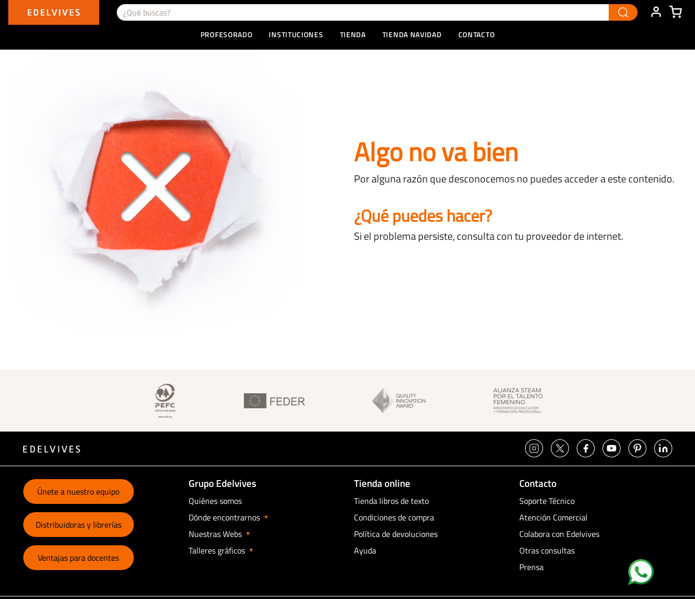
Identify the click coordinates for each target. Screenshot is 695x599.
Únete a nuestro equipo (78, 491)
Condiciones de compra (394, 517)
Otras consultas (547, 550)
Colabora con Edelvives (559, 534)
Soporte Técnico (547, 501)
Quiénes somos (215, 501)
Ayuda (365, 550)
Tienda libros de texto (391, 501)
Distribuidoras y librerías (78, 524)
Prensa (531, 567)
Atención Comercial (553, 517)
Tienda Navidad (412, 34)
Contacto (476, 34)
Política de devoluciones (396, 534)
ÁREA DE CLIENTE (656, 12)
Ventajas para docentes (78, 557)
